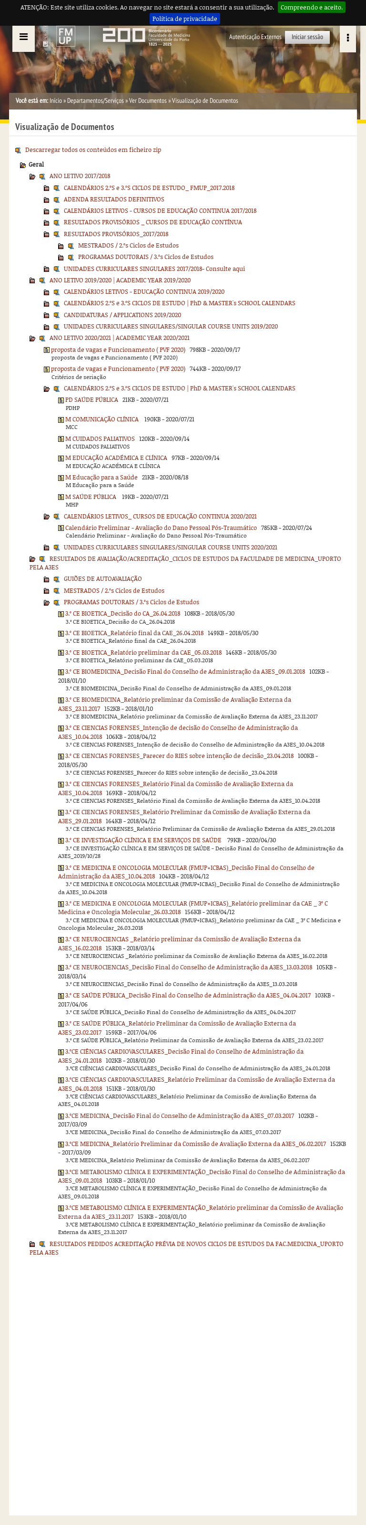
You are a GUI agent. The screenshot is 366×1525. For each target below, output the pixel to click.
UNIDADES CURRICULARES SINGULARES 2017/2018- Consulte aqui (154, 268)
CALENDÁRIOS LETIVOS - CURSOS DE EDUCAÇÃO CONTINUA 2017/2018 (160, 210)
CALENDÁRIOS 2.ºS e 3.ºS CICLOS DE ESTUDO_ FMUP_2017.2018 (149, 187)
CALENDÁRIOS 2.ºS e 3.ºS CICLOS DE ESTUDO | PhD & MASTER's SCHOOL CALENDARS (179, 303)
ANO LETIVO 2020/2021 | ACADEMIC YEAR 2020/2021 (120, 337)
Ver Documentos (148, 101)
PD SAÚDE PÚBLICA (91, 399)
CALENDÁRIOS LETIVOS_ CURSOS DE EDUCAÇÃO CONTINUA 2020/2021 (160, 516)
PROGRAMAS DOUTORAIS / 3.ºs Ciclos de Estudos (146, 256)
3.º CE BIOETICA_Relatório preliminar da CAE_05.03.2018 (143, 652)
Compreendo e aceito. (312, 7)
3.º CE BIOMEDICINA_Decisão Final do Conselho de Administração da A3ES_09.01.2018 (185, 671)
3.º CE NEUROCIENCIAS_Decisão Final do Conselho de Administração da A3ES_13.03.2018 (188, 967)
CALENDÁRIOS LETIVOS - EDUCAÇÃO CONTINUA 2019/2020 (144, 291)
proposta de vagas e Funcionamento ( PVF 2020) (118, 349)
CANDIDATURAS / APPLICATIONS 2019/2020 (122, 314)
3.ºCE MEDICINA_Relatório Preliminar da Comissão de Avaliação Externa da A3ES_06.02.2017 (195, 1143)
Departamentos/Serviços (95, 101)
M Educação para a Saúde (101, 477)
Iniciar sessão (307, 37)
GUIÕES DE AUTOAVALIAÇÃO (103, 578)
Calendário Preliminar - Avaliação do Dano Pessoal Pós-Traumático (161, 527)
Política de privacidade (184, 18)
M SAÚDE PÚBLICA (91, 496)
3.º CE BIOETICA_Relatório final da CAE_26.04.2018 (134, 632)
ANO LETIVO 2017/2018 (80, 175)
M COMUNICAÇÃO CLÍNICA (102, 419)
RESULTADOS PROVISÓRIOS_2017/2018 (116, 233)
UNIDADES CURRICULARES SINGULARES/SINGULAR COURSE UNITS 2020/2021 (170, 547)
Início (56, 101)
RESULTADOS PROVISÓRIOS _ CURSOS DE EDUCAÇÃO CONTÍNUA (153, 222)
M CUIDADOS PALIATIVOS (100, 438)
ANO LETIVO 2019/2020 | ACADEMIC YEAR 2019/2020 (120, 280)
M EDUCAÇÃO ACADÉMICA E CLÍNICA (116, 457)
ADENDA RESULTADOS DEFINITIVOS (114, 199)
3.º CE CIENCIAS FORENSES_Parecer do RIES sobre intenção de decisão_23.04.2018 (179, 755)
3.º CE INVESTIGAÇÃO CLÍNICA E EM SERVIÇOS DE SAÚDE (144, 840)
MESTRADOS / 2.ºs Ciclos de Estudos (128, 245)
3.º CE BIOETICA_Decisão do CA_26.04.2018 (122, 613)
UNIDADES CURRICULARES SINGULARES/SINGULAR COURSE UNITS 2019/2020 (171, 326)
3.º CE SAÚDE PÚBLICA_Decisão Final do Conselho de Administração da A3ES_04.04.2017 (188, 995)
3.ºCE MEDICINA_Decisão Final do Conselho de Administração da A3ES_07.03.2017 (179, 1115)
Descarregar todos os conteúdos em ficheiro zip (93, 149)
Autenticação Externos (255, 37)
